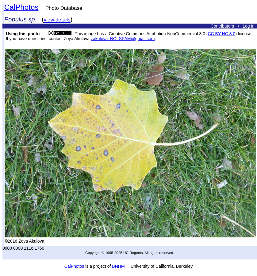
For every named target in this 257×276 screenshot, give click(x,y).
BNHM (118, 266)
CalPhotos (21, 7)
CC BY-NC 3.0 (221, 33)
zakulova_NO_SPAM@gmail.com (123, 38)
